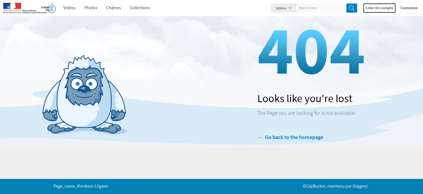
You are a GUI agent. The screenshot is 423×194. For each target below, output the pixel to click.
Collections (140, 8)
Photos (90, 8)
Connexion (409, 8)
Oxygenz (360, 186)
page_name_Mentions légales (81, 186)
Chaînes (113, 8)
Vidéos (69, 8)
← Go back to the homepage (290, 140)
